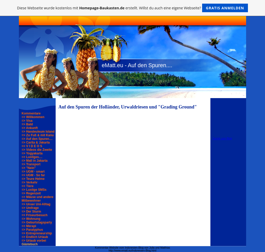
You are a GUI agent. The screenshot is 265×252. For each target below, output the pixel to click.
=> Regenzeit (31, 193)
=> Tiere (28, 186)
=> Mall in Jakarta (35, 160)
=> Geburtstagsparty (37, 222)
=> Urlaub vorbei (34, 240)
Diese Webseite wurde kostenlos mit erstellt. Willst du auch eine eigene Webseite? (132, 8)
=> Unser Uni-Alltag (36, 204)
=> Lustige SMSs (34, 190)
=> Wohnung (31, 219)
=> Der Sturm (31, 211)
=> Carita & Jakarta (36, 142)
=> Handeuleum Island (38, 131)
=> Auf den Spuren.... (37, 139)
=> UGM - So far (33, 175)
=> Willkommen (33, 117)
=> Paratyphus (32, 229)
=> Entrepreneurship (37, 233)
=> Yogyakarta (32, 153)
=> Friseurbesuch (35, 215)
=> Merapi (29, 226)
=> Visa (27, 120)
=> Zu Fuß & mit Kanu (38, 135)
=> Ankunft (30, 128)
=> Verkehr (30, 182)
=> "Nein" (29, 168)
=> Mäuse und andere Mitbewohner (38, 198)
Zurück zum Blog (222, 138)
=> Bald (27, 124)
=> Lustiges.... (32, 157)
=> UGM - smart (33, 171)
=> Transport (31, 164)
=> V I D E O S (32, 146)
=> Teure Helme (33, 179)
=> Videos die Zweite (37, 150)
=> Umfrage (30, 208)
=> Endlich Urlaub (35, 237)
